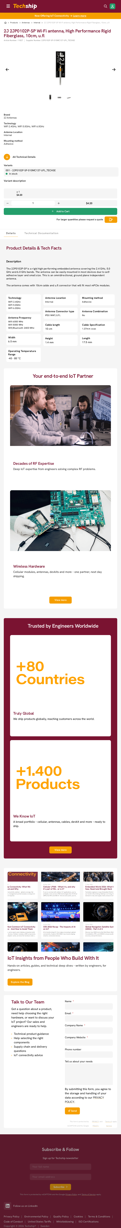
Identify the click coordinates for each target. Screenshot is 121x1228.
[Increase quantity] (58, 203)
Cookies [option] (78, 1216)
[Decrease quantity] (7, 203)
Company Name (75, 1025)
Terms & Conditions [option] (99, 1216)
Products (14, 23)
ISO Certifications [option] (89, 1221)
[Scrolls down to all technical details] (7, 157)
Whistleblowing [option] (65, 1221)
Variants (8, 165)
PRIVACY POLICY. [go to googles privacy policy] (95, 1123)
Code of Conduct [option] (13, 1221)
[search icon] (105, 6)
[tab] (11, 233)
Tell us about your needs (79, 1061)
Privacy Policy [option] (11, 1216)
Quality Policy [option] (61, 1216)
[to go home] (25, 6)
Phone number (73, 1049)
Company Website (76, 1037)
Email (69, 1013)
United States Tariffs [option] (39, 1221)
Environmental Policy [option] (36, 1216)
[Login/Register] (112, 6)
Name (69, 1001)
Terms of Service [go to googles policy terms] (108, 1123)
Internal (37, 23)
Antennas (26, 23)
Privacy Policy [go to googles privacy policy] (71, 1194)
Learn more (79, 15)
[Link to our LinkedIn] (8, 1206)
